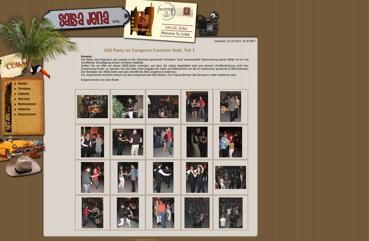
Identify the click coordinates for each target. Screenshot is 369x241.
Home (22, 83)
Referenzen (27, 104)
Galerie (23, 94)
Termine (24, 89)
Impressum (27, 114)
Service (24, 99)
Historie (24, 109)
